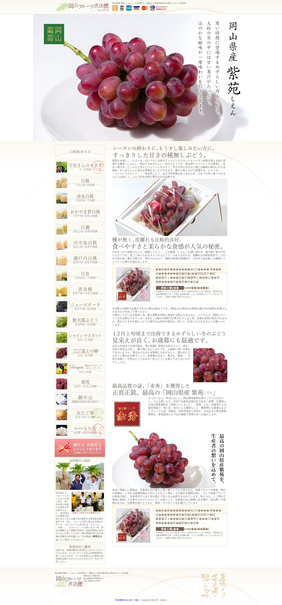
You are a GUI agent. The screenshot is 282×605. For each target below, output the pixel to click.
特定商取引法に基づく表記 (127, 600)
